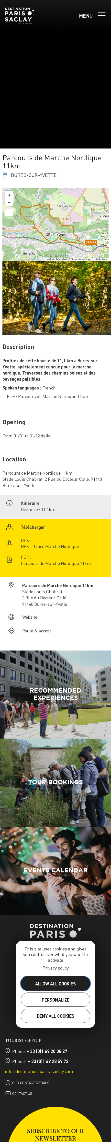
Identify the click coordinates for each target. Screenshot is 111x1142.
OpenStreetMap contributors (89, 259)
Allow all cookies (55, 983)
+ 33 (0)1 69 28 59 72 (48, 1061)
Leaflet (50, 259)
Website (29, 617)
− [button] (9, 202)
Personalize (55, 1000)
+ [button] (9, 194)
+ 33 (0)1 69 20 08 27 (47, 1051)
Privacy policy (56, 968)
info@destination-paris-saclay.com (39, 1071)
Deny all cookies (55, 1016)
